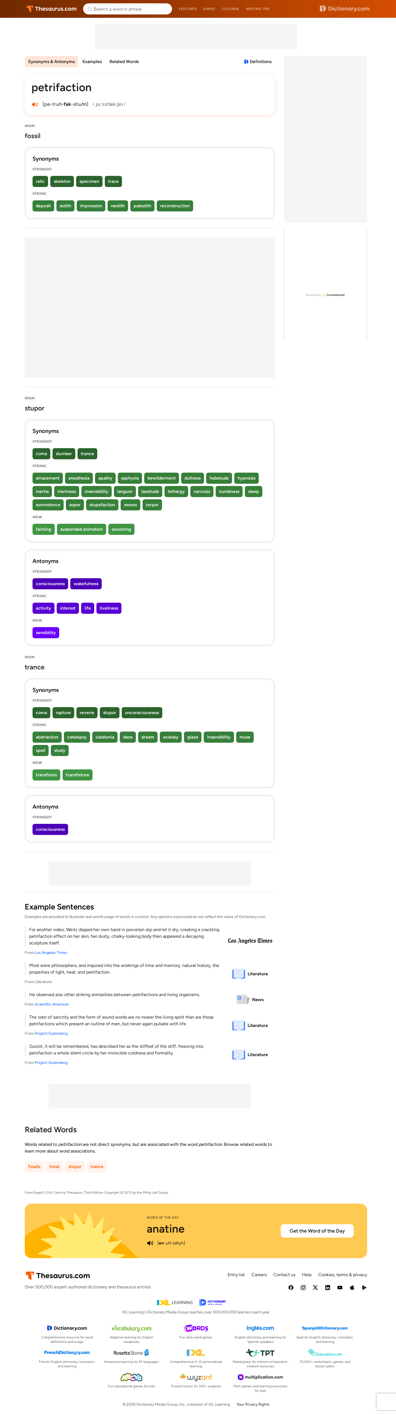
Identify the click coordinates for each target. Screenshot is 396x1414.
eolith (65, 205)
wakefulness (86, 583)
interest (68, 608)
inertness (67, 491)
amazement (47, 478)
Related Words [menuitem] (124, 61)
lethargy (176, 491)
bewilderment (162, 478)
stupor (109, 712)
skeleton (62, 181)
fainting (43, 529)
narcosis (202, 491)
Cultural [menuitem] (231, 9)
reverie (87, 712)
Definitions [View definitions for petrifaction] (261, 61)
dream (147, 737)
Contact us (284, 1274)
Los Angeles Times (51, 952)
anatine (166, 1228)
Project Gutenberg (51, 1033)
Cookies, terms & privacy (342, 1274)
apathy (105, 478)
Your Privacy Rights (253, 1404)
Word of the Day (163, 1218)
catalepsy (77, 737)
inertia (42, 491)
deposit (43, 205)
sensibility (46, 632)
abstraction (47, 737)
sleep (253, 491)
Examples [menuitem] (92, 61)
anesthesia (78, 478)
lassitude (150, 491)
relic (40, 181)
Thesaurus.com (52, 9)
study (59, 750)
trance (87, 453)
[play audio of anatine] (150, 1243)
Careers (259, 1274)
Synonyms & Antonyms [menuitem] (51, 61)
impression (91, 205)
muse (245, 737)
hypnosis (246, 478)
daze (128, 737)
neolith (118, 205)
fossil (54, 1166)
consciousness (50, 583)
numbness (229, 491)
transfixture (77, 774)
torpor (152, 504)
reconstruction (175, 205)
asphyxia (130, 478)
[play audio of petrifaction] (34, 104)
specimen (89, 181)
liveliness (109, 608)
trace (113, 181)
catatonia (105, 737)
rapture (63, 712)
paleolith (142, 205)
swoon (130, 504)
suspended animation (81, 529)
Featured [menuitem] (187, 9)
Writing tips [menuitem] (258, 9)
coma (41, 453)
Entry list (236, 1274)
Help (307, 1274)
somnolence (48, 504)
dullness (193, 478)
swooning (121, 529)
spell (40, 750)
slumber (64, 453)
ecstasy (170, 737)
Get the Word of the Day (317, 1231)
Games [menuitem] (209, 9)
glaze (192, 737)
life (87, 608)
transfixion (46, 774)
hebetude (219, 478)
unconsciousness (142, 712)
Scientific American (52, 1004)
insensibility (96, 491)
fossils (34, 1166)
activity (43, 608)
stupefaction (102, 504)
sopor (75, 504)
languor (125, 491)
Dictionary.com (344, 9)
